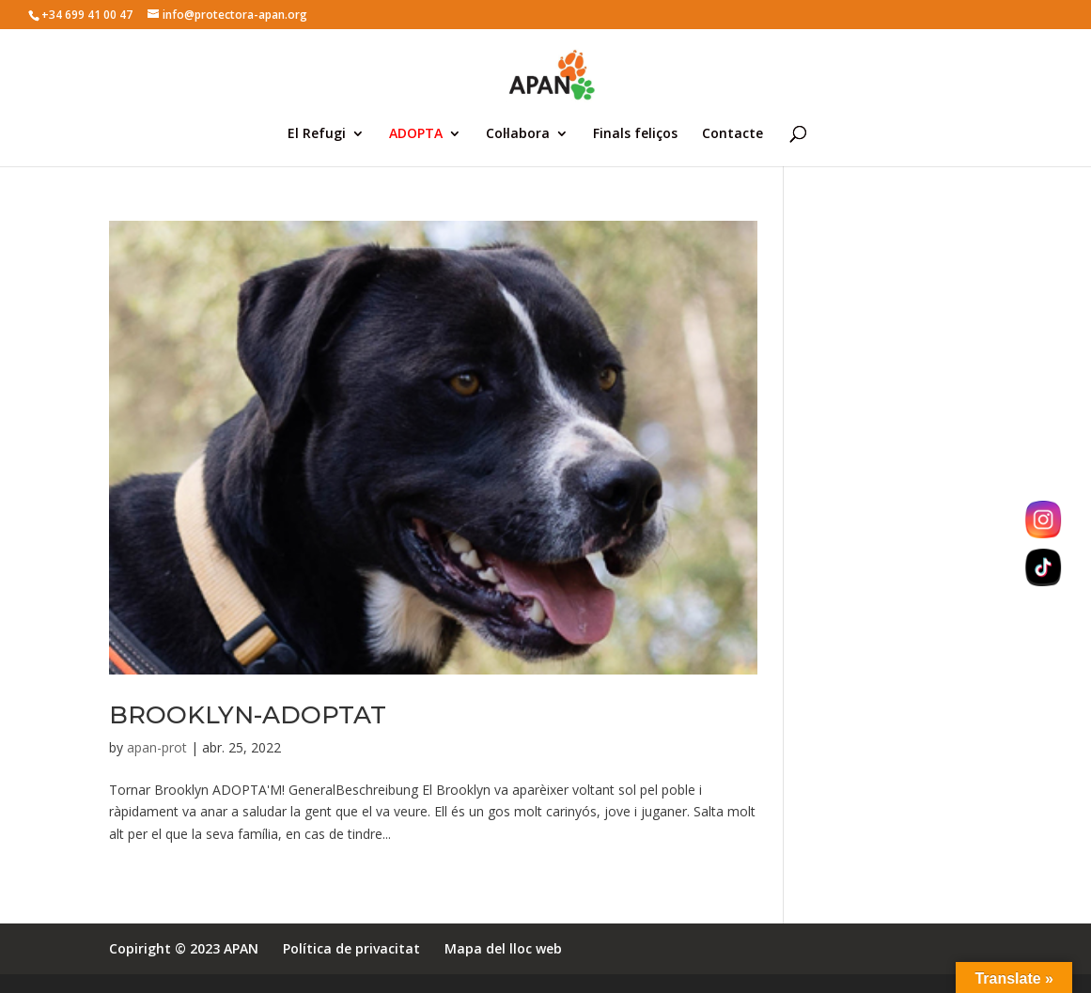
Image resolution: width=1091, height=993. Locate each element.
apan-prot (157, 747)
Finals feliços (635, 134)
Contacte (732, 134)
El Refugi (317, 134)
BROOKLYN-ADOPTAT (247, 715)
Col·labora (518, 134)
